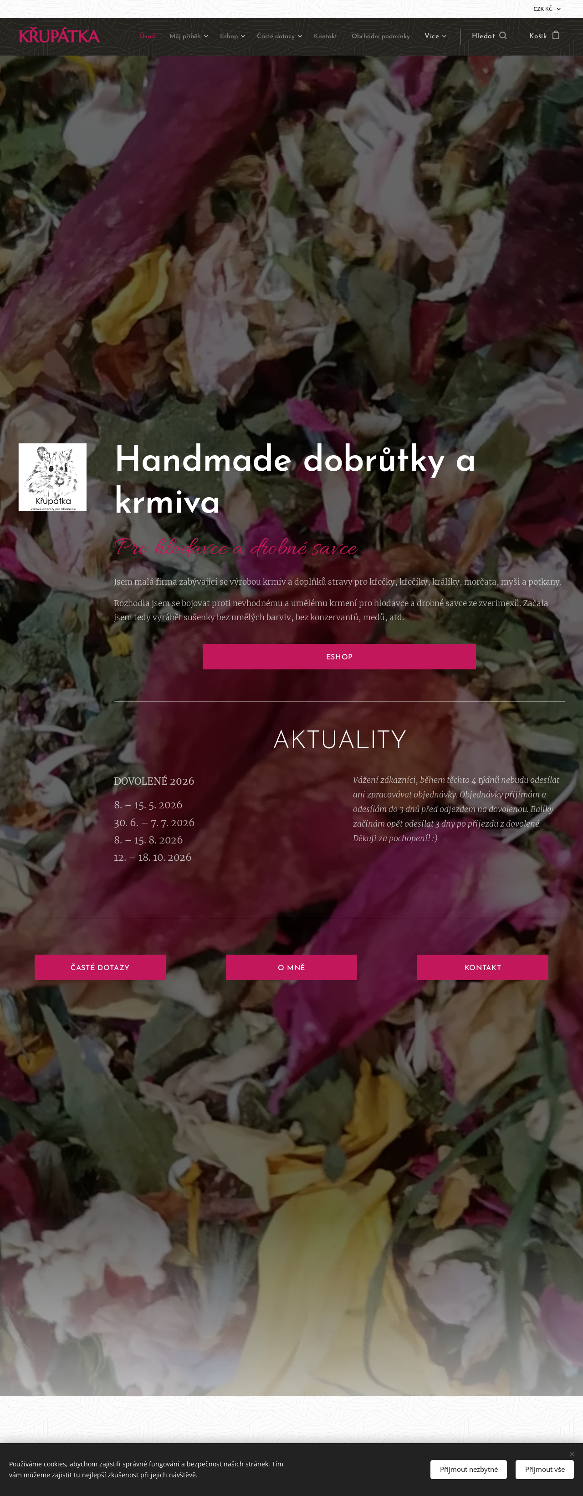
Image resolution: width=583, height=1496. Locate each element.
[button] (489, 37)
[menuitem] (201, 37)
